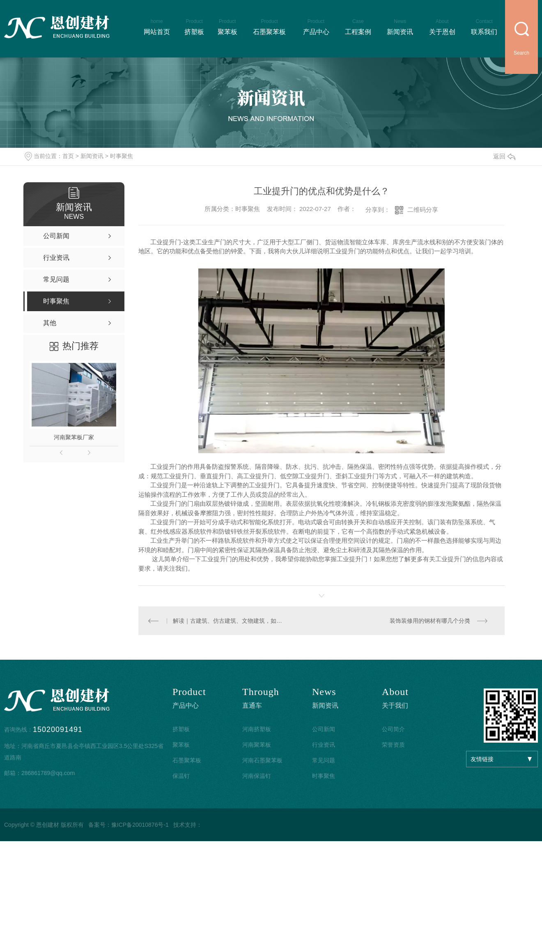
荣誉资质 (393, 745)
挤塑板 (181, 729)
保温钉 (181, 776)
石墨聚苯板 (186, 760)
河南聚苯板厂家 (74, 437)
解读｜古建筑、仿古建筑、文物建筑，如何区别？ (230, 620)
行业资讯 (323, 745)
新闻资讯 (91, 156)
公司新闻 (323, 729)
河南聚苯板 (256, 745)
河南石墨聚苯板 (262, 760)
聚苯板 (181, 745)
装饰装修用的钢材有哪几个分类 (429, 620)
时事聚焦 (121, 156)
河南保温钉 (256, 776)
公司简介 (393, 729)
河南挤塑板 (256, 729)
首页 (68, 156)
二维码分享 (422, 209)
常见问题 (323, 760)
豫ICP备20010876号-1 (140, 825)
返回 (504, 156)
